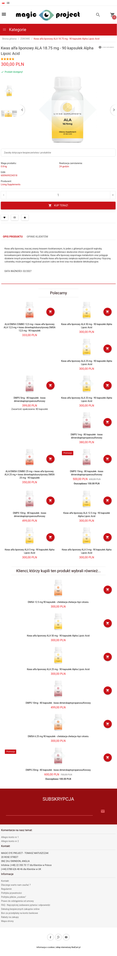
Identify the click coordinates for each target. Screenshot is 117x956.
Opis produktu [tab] (13, 236)
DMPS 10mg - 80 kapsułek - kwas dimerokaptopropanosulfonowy (58, 703)
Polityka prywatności (11, 893)
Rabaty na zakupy (10, 917)
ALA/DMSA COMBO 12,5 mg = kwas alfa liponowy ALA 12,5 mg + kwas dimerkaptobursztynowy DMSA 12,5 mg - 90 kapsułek (29, 327)
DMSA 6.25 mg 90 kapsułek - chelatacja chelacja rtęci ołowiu (58, 736)
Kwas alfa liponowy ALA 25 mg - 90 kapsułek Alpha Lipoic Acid (58, 669)
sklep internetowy (63, 947)
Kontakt (5, 881)
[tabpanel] (58, 262)
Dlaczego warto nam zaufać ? (16, 885)
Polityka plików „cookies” (13, 897)
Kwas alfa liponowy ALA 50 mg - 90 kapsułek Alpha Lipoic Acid (58, 635)
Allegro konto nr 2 (10, 841)
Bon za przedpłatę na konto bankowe (19, 913)
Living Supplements (10, 184)
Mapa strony (7, 921)
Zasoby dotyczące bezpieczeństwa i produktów (27, 152)
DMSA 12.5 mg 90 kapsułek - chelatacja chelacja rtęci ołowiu (58, 602)
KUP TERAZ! (58, 205)
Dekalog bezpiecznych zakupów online (20, 909)
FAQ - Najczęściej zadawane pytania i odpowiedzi (25, 905)
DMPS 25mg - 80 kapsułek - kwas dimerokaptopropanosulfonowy (58, 770)
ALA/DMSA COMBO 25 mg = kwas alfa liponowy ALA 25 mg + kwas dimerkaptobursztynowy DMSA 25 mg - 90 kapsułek (29, 474)
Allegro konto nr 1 (10, 837)
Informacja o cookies (45, 947)
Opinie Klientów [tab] (37, 236)
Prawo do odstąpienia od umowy (17, 901)
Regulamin (6, 889)
